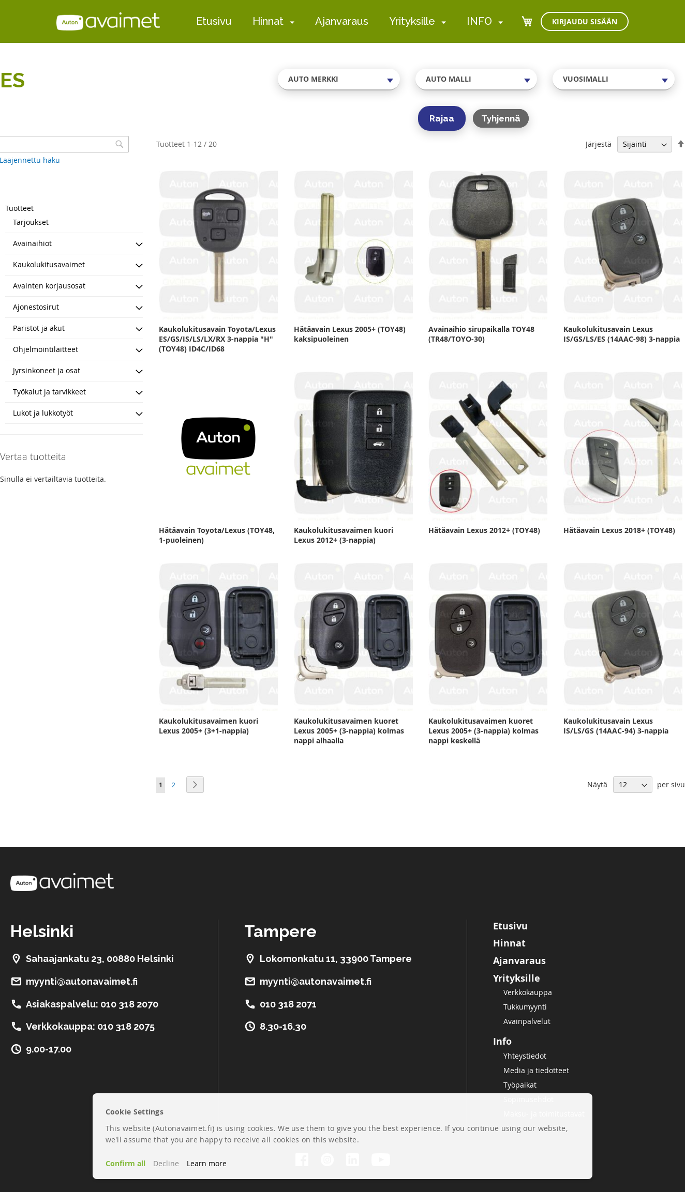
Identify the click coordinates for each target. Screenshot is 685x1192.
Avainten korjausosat (49, 286)
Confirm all (125, 1163)
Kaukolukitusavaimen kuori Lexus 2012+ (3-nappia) (343, 535)
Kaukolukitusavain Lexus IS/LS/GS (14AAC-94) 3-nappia (615, 726)
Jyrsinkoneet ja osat (46, 370)
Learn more (207, 1163)
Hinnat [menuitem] (268, 21)
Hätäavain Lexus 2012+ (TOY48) (484, 530)
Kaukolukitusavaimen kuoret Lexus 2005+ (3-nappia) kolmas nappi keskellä (483, 730)
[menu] (349, 21)
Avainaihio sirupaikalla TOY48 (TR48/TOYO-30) (481, 334)
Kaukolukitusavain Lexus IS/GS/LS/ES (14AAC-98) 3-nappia (621, 334)
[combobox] (339, 79)
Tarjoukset (31, 222)
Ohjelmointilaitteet (45, 349)
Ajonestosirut (36, 307)
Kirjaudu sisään (584, 21)
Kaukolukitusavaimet (49, 264)
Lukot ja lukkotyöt (43, 413)
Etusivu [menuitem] (214, 21)
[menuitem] (290, 22)
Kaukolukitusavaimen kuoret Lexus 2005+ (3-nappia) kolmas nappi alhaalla (349, 730)
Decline (166, 1163)
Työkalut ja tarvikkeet (49, 391)
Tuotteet (19, 208)
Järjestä (599, 144)
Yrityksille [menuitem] (412, 21)
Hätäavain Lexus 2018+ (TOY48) (619, 530)
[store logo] (108, 21)
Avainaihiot (32, 243)
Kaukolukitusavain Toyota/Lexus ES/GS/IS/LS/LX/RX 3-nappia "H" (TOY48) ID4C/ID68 (217, 339)
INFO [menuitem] (479, 21)
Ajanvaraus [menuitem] (341, 21)
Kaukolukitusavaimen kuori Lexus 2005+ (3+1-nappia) (208, 726)
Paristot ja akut (39, 328)
